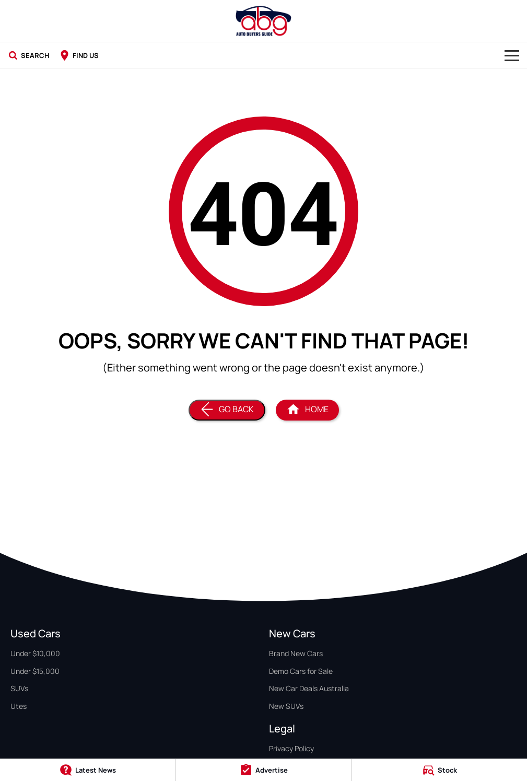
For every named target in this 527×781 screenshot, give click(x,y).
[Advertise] (264, 770)
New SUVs (286, 706)
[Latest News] (87, 770)
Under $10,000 (35, 653)
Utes (18, 706)
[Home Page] (263, 21)
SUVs (19, 688)
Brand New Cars (296, 653)
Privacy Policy (291, 748)
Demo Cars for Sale (301, 671)
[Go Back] (227, 410)
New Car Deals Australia (309, 688)
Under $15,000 (35, 671)
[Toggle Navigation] (512, 55)
